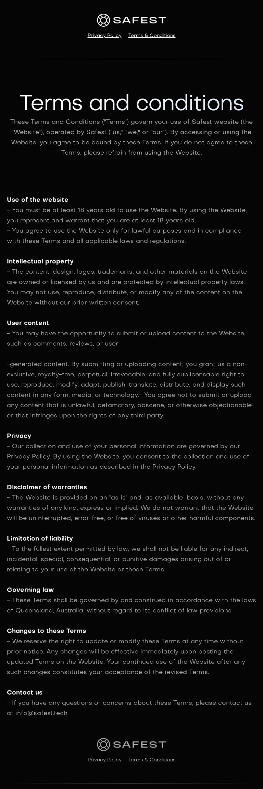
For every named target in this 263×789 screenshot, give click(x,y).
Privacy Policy (105, 36)
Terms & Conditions (152, 36)
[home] (131, 20)
